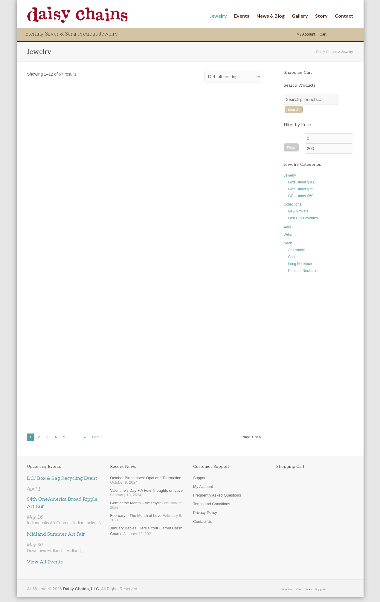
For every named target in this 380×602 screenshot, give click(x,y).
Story (321, 16)
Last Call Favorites (303, 218)
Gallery (300, 16)
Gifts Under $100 (301, 182)
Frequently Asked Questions (217, 495)
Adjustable (296, 250)
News (308, 589)
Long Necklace (300, 264)
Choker (294, 257)
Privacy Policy (205, 512)
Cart (323, 34)
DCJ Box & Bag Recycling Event (62, 478)
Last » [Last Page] (97, 437)
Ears (287, 226)
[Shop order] (233, 76)
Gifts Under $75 (300, 189)
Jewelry (218, 16)
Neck (288, 243)
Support (200, 478)
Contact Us (202, 521)
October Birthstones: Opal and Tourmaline (145, 478)
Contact (344, 16)
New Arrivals (298, 211)
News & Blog (271, 16)
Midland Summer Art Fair (56, 534)
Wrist (288, 235)
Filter (291, 147)
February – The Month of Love (135, 515)
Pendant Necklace (302, 271)
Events (241, 16)
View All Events (45, 562)
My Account (306, 34)
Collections (292, 204)
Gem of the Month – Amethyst (135, 503)
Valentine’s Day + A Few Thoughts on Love (146, 490)
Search (293, 109)
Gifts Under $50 (300, 196)
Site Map (287, 589)
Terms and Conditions (211, 504)
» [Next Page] (85, 437)
